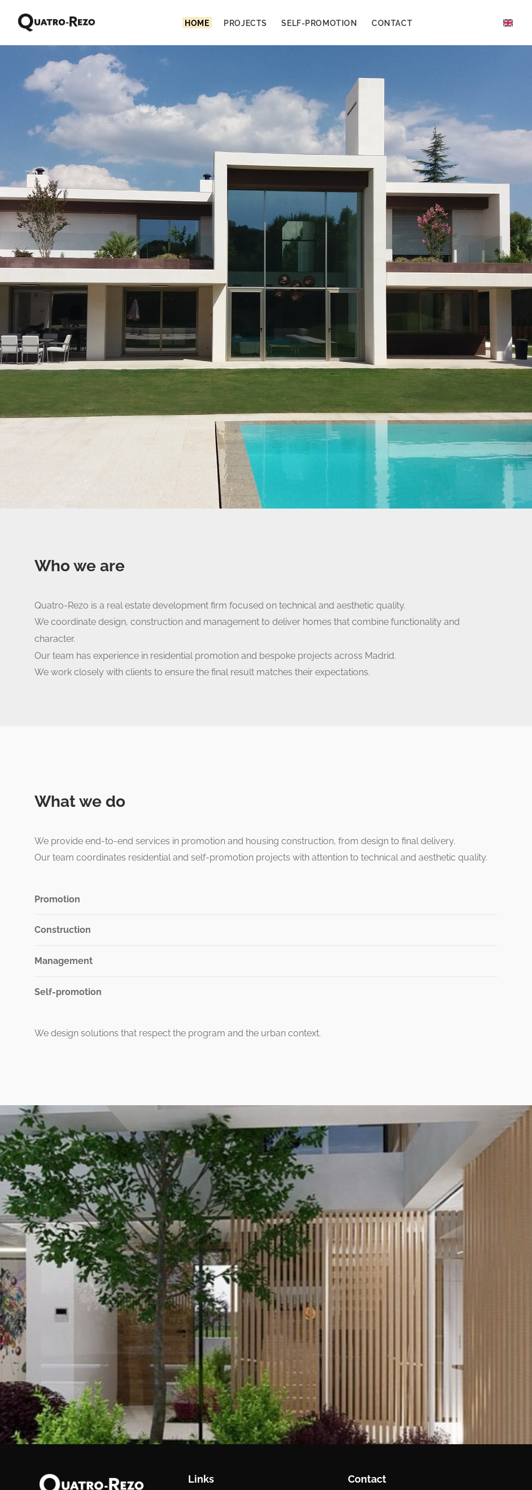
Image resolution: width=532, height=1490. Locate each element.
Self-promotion (319, 22)
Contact (392, 22)
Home (197, 22)
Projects (245, 22)
